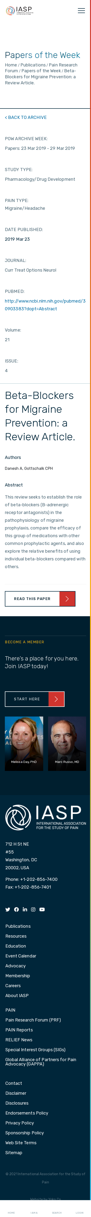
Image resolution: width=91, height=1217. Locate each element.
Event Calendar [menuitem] (20, 956)
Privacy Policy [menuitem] (19, 1123)
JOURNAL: (15, 260)
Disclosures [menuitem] (17, 1103)
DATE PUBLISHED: (24, 229)
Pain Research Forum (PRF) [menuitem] (33, 1020)
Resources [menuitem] (16, 936)
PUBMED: (15, 291)
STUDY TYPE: (19, 169)
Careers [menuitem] (13, 986)
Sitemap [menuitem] (14, 1153)
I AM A (34, 1208)
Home (11, 1208)
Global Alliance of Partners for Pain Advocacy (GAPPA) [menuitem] (40, 1062)
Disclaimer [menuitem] (15, 1093)
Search (57, 1208)
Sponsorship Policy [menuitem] (24, 1133)
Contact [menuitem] (13, 1083)
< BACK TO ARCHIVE (26, 117)
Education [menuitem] (15, 946)
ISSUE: (11, 361)
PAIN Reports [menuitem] (19, 1030)
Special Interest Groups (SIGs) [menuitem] (35, 1050)
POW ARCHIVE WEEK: (26, 138)
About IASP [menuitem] (17, 995)
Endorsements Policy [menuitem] (27, 1113)
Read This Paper (32, 599)
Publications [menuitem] (18, 926)
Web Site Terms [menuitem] (20, 1143)
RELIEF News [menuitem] (19, 1040)
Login (79, 1208)
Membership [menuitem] (17, 976)
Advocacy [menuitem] (15, 966)
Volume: (13, 330)
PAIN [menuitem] (10, 1010)
